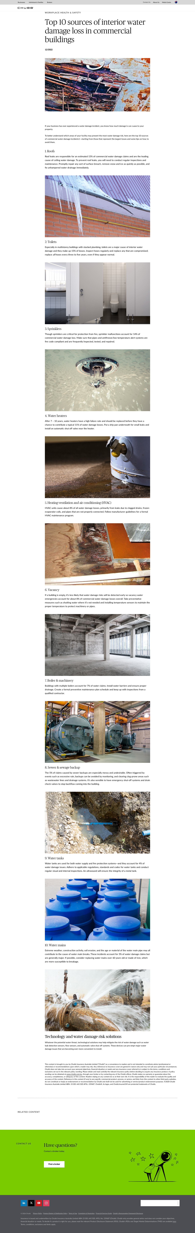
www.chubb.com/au (74, 1074)
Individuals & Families (36, 2)
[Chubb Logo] (26, 8)
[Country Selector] (176, 2)
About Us (156, 2)
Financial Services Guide (104, 1213)
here (174, 1221)
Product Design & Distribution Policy (55, 1213)
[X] (31, 1203)
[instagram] (46, 1203)
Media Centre (166, 2)
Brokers (49, 2)
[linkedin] (24, 1203)
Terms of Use (73, 1213)
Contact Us (146, 2)
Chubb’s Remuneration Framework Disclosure (128, 1213)
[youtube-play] (39, 1203)
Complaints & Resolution (86, 1213)
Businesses (21, 2)
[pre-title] (63, 13)
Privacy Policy (37, 1213)
